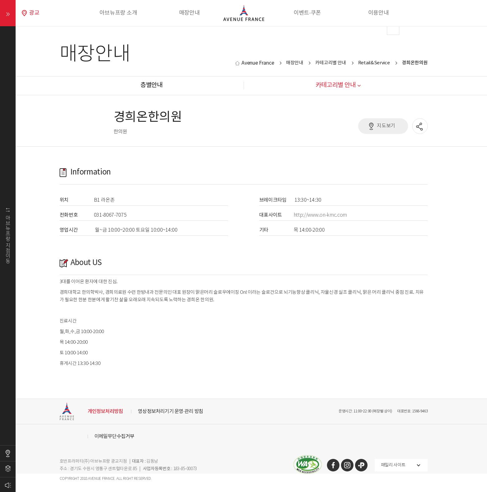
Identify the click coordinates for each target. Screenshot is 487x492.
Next (393, 28)
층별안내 (8, 469)
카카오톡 (361, 465)
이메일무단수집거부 (114, 436)
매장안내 (189, 13)
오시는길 (8, 453)
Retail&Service (374, 63)
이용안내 (378, 13)
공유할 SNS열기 (420, 126)
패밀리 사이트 (393, 465)
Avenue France (257, 63)
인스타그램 (347, 465)
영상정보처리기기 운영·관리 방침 (170, 411)
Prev (94, 28)
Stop (270, 90)
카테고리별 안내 (330, 63)
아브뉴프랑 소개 (118, 13)
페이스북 (333, 465)
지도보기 (386, 126)
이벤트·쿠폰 (307, 13)
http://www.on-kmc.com (320, 215)
